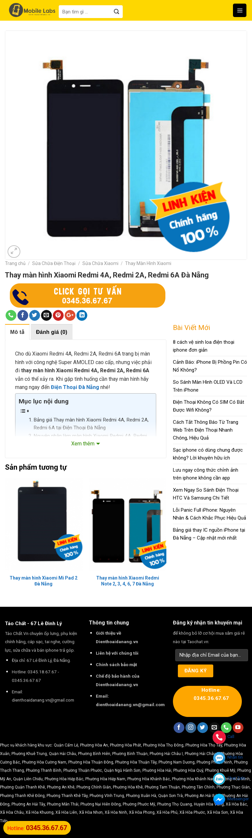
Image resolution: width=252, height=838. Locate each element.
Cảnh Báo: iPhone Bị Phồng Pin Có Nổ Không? (210, 366)
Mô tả (17, 332)
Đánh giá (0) (51, 332)
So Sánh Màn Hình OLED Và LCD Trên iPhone (207, 386)
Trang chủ (15, 263)
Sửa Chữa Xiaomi (100, 263)
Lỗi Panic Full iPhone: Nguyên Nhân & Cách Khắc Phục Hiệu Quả (209, 514)
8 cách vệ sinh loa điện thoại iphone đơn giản (203, 346)
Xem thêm (82, 443)
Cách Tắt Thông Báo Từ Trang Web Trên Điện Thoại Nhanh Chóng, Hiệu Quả (205, 430)
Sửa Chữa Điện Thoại (53, 263)
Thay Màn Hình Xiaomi (148, 263)
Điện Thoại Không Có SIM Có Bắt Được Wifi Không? (208, 406)
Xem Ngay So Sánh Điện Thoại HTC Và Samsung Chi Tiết (206, 494)
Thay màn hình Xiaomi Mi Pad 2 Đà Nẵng (43, 580)
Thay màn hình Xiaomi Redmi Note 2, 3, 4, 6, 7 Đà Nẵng (127, 580)
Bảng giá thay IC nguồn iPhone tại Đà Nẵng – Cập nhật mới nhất (209, 534)
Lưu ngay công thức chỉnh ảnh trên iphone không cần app (205, 474)
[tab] (17, 332)
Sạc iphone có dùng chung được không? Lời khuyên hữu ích (208, 454)
